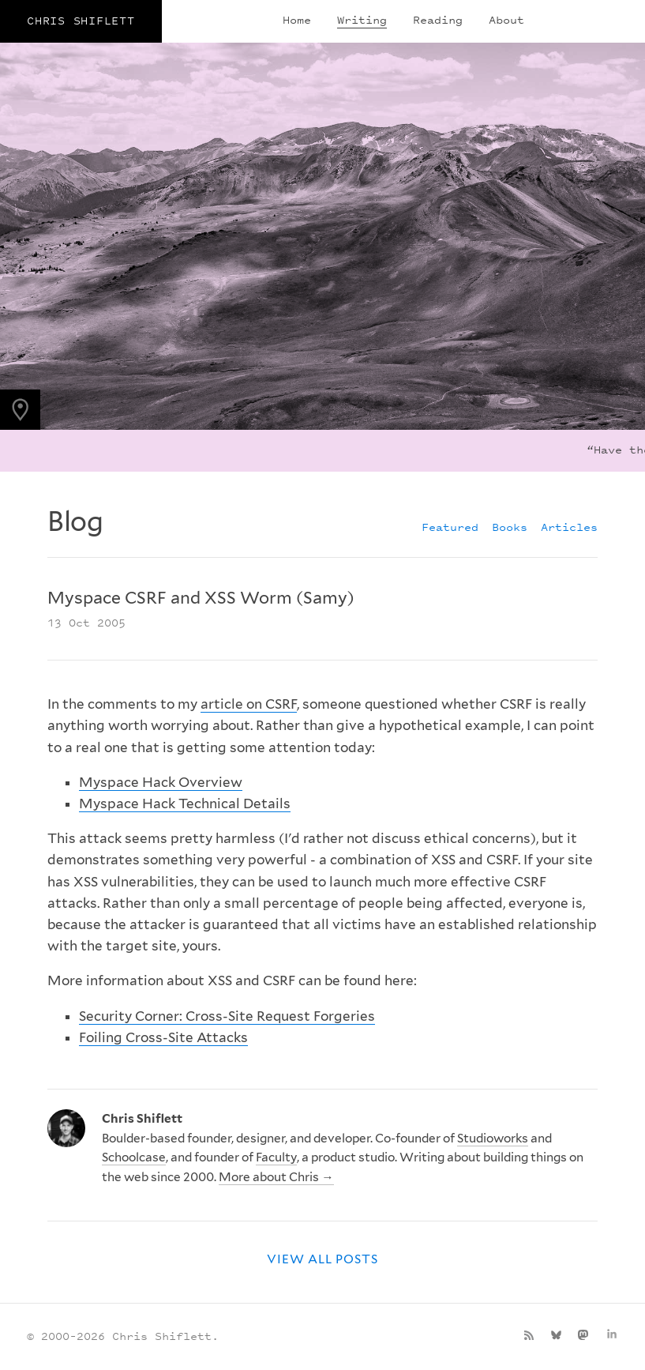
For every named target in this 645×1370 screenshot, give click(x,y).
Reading (438, 19)
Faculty (276, 1157)
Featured (450, 526)
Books (509, 526)
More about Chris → (276, 1176)
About (506, 19)
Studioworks (492, 1138)
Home (297, 19)
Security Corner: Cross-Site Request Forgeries (227, 1016)
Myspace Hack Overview (160, 782)
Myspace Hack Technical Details (185, 803)
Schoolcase (134, 1157)
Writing (362, 19)
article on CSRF (249, 704)
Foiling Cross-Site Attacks (163, 1037)
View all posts (323, 1258)
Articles (569, 526)
